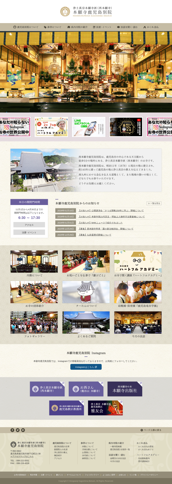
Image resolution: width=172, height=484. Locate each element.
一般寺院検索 (116, 446)
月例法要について (90, 449)
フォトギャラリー (92, 475)
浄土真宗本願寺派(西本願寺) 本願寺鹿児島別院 (86, 11)
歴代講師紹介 (144, 461)
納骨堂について (89, 458)
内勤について (88, 446)
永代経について (89, 455)
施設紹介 (58, 455)
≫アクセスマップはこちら (21, 456)
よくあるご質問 (109, 475)
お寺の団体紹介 (20, 475)
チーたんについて (74, 475)
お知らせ (122, 475)
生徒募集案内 (144, 458)
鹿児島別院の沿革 (61, 446)
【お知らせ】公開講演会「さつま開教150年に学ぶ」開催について (111, 210)
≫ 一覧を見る (154, 203)
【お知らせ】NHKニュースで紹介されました (100, 222)
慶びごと (59, 475)
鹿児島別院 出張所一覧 (120, 449)
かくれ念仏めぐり (146, 449)
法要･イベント (29, 232)
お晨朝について (89, 452)
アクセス (29, 225)
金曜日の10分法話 (118, 458)
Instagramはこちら (84, 367)
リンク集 (133, 475)
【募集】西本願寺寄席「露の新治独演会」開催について (105, 228)
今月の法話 (115, 461)
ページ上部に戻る (151, 430)
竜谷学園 (33, 475)
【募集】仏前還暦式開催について (94, 235)
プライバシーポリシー (149, 475)
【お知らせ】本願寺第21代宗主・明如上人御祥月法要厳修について (111, 216)
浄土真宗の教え (61, 452)
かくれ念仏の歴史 (146, 446)
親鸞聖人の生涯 (61, 449)
